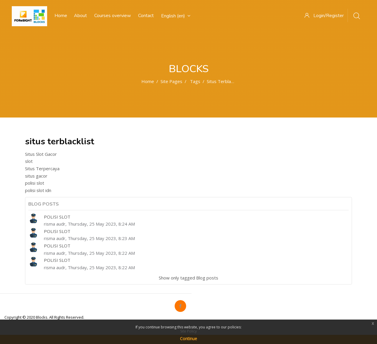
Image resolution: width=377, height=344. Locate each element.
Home (147, 81)
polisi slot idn (38, 190)
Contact (146, 15)
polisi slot (34, 183)
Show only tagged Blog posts (188, 278)
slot (29, 161)
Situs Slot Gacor (41, 154)
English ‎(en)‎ (175, 16)
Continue (188, 338)
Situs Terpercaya (42, 168)
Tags (195, 81)
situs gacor (36, 176)
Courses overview (112, 15)
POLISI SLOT (57, 217)
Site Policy (188, 331)
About (80, 15)
